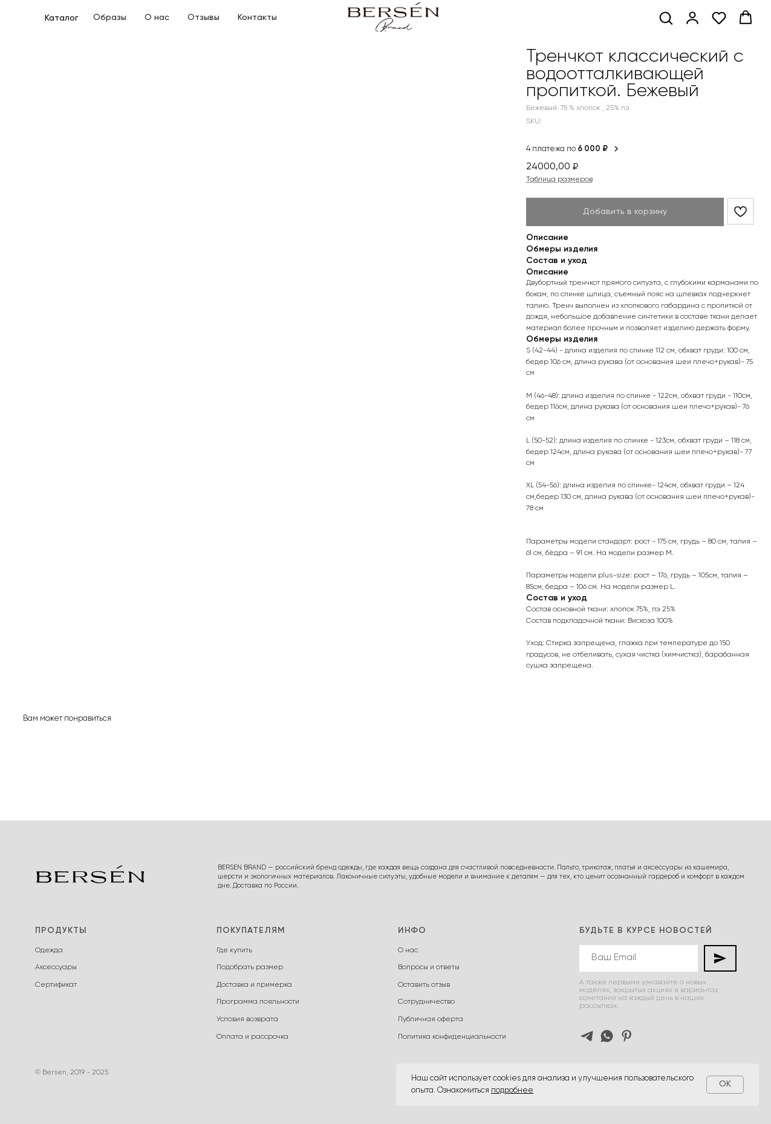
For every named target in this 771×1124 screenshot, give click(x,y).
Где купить (234, 950)
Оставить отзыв (424, 985)
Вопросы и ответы (429, 967)
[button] (666, 17)
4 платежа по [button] (573, 149)
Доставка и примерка (254, 985)
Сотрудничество (426, 1001)
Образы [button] (109, 17)
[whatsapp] (606, 1036)
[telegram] (586, 1036)
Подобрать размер (249, 967)
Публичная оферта (430, 1019)
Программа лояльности (257, 1001)
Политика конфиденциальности (452, 1037)
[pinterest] (626, 1036)
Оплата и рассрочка (252, 1037)
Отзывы (203, 17)
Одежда (49, 950)
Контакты (257, 17)
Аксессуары (56, 967)
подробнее (512, 1090)
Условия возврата (247, 1019)
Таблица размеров (559, 179)
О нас (157, 17)
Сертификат (56, 985)
